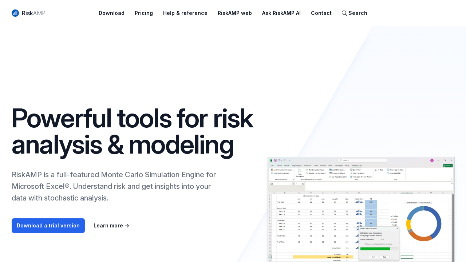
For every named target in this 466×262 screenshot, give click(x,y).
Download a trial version (48, 225)
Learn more (111, 225)
